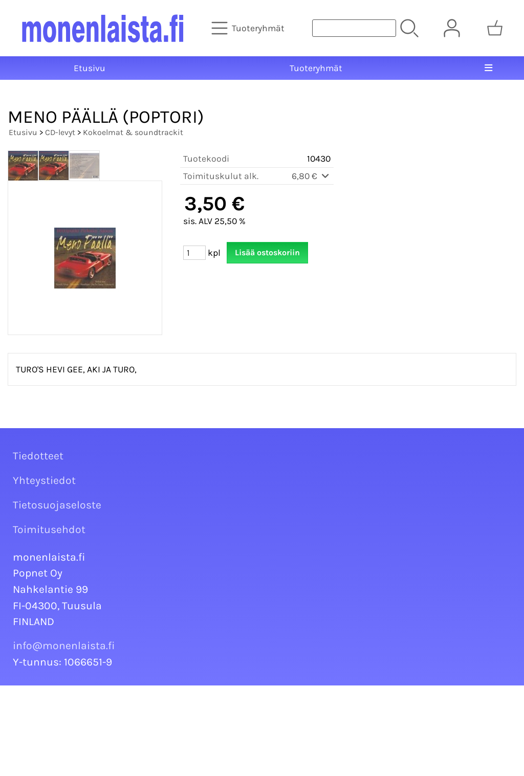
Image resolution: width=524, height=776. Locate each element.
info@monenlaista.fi (64, 645)
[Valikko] (488, 68)
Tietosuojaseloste (57, 505)
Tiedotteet (38, 456)
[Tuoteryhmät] (249, 28)
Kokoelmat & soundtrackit (133, 132)
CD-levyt (60, 132)
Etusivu (89, 68)
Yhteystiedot (44, 480)
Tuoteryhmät (316, 68)
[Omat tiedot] (452, 28)
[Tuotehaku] (354, 28)
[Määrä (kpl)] (194, 253)
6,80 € (311, 176)
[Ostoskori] (495, 28)
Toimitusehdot (49, 529)
